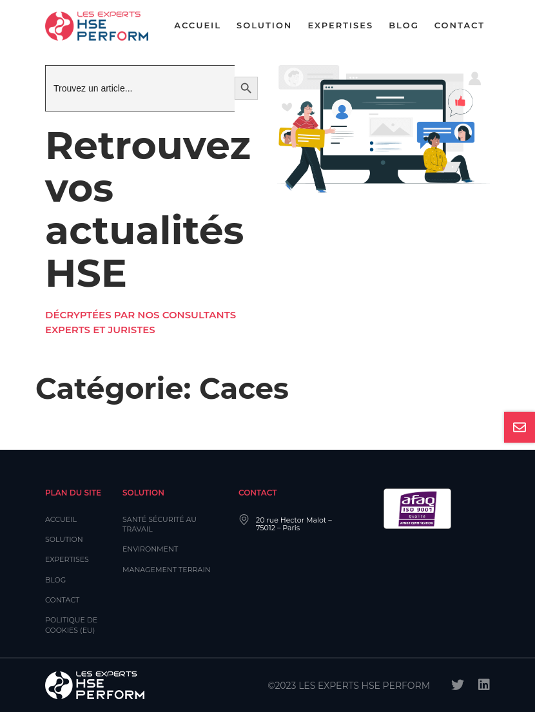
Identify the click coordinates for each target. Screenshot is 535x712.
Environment (150, 548)
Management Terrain (166, 569)
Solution (264, 25)
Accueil (197, 25)
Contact (459, 25)
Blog (404, 25)
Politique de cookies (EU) (71, 624)
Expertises (340, 25)
